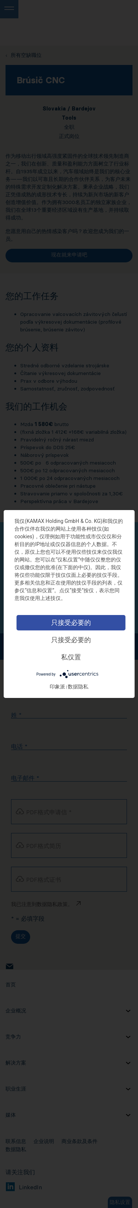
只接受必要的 (71, 622)
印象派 (57, 686)
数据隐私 (78, 686)
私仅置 (71, 657)
